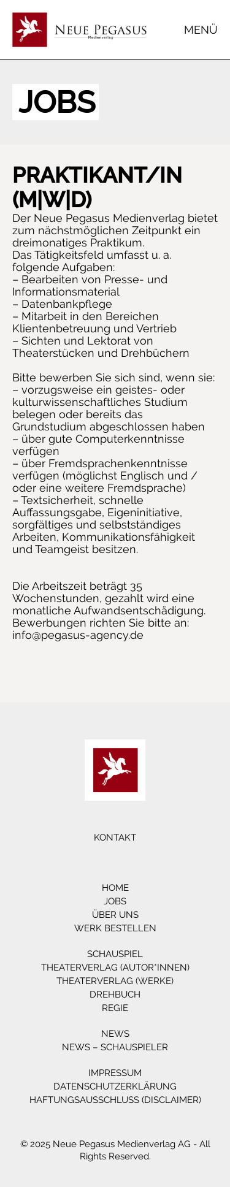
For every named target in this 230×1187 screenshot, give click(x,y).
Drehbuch (115, 994)
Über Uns (115, 914)
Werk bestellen (115, 928)
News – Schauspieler (115, 1047)
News (115, 1033)
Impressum (115, 1072)
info (22, 634)
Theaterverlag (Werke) (115, 981)
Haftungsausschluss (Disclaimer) (115, 1099)
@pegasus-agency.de (88, 634)
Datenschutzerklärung (115, 1086)
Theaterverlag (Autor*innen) (115, 967)
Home (115, 887)
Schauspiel (115, 954)
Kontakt (115, 837)
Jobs (115, 901)
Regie (115, 1007)
